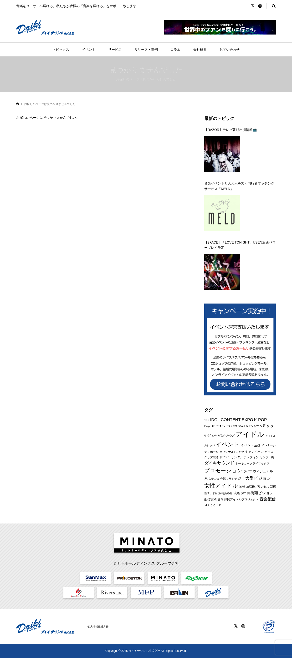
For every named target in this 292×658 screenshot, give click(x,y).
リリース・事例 (146, 49)
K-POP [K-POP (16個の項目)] (260, 419)
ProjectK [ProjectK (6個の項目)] (209, 426)
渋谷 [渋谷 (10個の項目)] (237, 493)
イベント (88, 49)
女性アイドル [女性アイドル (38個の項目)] (221, 486)
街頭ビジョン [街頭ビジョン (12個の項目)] (262, 493)
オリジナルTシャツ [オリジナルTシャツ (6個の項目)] (232, 451)
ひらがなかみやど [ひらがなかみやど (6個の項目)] (223, 435)
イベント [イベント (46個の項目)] (228, 444)
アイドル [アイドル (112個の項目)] (250, 434)
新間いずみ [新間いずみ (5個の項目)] (210, 493)
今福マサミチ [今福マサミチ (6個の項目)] (228, 478)
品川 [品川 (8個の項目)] (241, 478)
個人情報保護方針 (97, 626)
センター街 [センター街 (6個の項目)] (267, 457)
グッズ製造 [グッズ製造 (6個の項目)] (211, 457)
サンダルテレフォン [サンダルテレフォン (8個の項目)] (245, 457)
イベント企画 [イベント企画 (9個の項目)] (251, 445)
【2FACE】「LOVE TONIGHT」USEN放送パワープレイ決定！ (240, 244)
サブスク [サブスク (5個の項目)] (225, 457)
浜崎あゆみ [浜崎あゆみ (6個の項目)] (225, 493)
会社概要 (200, 49)
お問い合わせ (230, 49)
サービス (115, 49)
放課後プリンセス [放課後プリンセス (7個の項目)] (257, 486)
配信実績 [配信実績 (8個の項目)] (210, 499)
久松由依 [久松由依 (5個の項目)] (214, 478)
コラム (175, 49)
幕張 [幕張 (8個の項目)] (242, 486)
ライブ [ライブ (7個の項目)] (247, 471)
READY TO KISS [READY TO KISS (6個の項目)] (226, 426)
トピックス (60, 49)
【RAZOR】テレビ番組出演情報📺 (230, 130)
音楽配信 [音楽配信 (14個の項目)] (268, 499)
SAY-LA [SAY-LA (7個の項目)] (243, 426)
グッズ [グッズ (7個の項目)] (269, 452)
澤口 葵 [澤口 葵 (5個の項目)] (245, 493)
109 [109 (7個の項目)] (206, 420)
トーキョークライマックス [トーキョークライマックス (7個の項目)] (252, 463)
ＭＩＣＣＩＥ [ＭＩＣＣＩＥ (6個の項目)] (212, 505)
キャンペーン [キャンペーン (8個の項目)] (254, 452)
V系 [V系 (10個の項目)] (263, 426)
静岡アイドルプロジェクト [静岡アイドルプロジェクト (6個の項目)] (241, 499)
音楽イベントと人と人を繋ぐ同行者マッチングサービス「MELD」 (239, 185)
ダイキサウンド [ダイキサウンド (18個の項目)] (219, 463)
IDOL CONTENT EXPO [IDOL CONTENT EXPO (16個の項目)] (231, 419)
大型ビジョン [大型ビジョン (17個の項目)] (258, 478)
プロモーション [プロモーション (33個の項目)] (223, 471)
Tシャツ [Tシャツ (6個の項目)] (254, 426)
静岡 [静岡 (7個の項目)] (220, 499)
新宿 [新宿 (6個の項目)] (273, 486)
